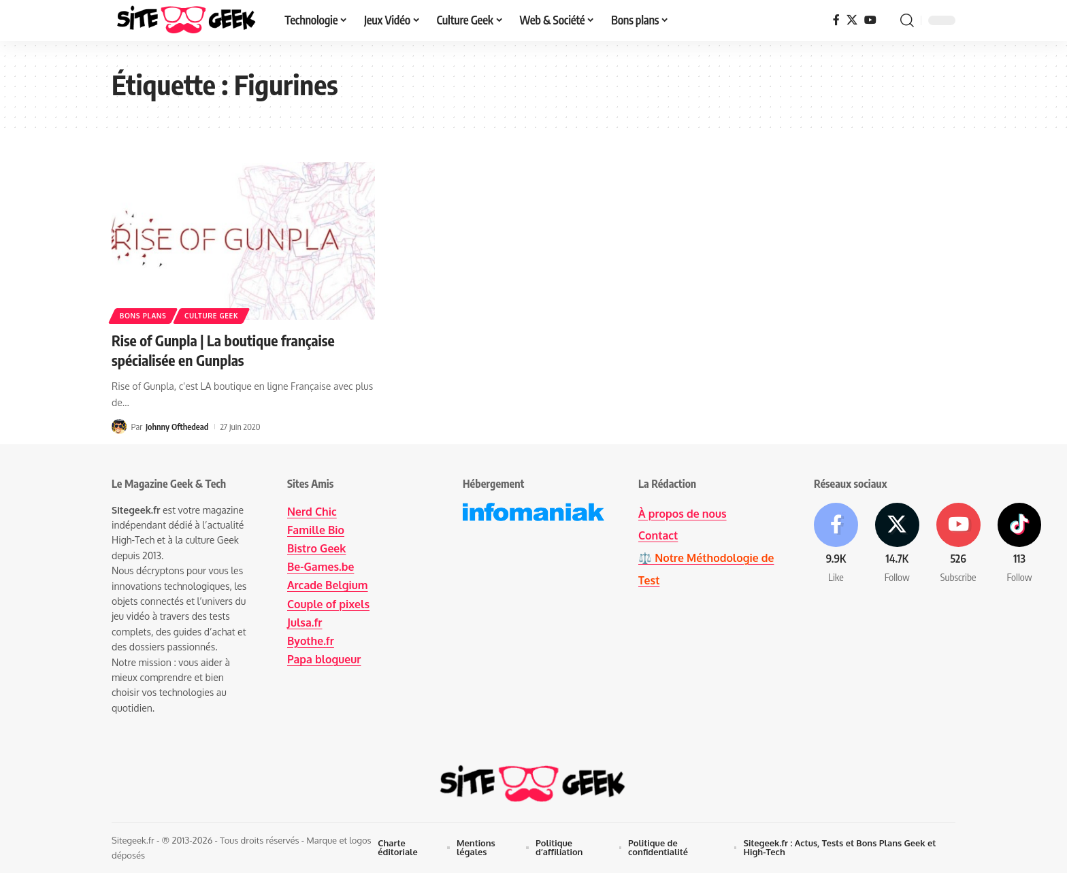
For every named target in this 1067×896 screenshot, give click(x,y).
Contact (658, 535)
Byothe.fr (311, 641)
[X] (852, 20)
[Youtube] (960, 544)
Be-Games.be (321, 567)
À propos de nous (682, 513)
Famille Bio (316, 530)
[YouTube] (870, 20)
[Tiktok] (1022, 544)
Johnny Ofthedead (177, 425)
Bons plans (143, 316)
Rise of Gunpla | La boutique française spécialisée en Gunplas (227, 350)
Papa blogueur (324, 659)
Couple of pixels (328, 604)
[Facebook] (836, 20)
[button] (907, 20)
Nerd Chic (312, 511)
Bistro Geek (316, 548)
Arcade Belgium (328, 585)
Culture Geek (212, 316)
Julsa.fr (305, 622)
